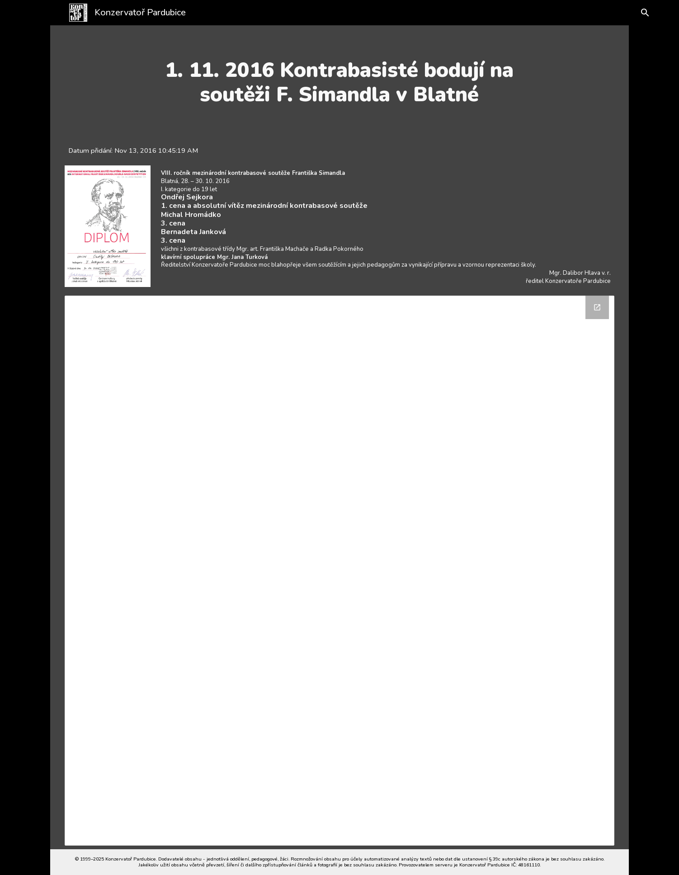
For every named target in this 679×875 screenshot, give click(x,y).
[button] (639, 13)
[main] (339, 82)
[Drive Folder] (340, 571)
